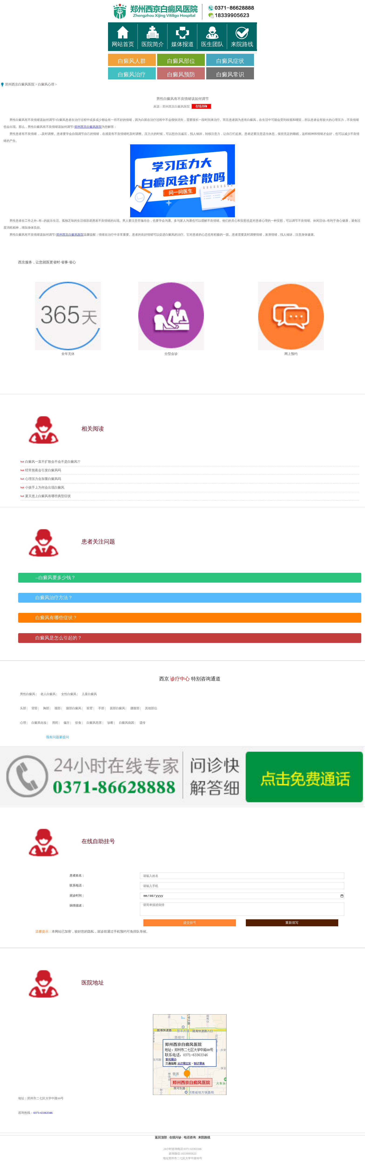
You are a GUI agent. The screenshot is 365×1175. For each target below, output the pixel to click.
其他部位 (151, 708)
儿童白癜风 (89, 694)
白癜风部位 (181, 61)
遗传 (142, 722)
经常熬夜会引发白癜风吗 (43, 470)
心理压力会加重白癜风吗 (43, 479)
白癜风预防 (181, 74)
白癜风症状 (230, 61)
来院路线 (204, 1137)
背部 (34, 708)
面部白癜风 (117, 708)
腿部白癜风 (73, 708)
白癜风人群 (132, 61)
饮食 (78, 722)
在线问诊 (175, 1137)
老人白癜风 (48, 694)
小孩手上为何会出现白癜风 (44, 487)
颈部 (57, 708)
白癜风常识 (230, 74)
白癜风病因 (126, 722)
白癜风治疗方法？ (54, 597)
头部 (23, 708)
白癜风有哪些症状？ (56, 617)
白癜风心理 (46, 84)
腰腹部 (134, 708)
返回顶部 (161, 1137)
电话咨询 (190, 1137)
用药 (55, 722)
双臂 (90, 708)
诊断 (110, 722)
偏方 (67, 722)
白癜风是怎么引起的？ (58, 637)
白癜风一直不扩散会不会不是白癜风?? (52, 461)
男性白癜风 (27, 694)
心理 (23, 722)
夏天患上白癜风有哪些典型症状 (48, 496)
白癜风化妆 (39, 722)
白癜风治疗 (132, 74)
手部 (101, 708)
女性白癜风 (68, 694)
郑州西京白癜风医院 (19, 84)
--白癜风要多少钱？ (55, 577)
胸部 (46, 708)
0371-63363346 (42, 1112)
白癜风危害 (94, 722)
